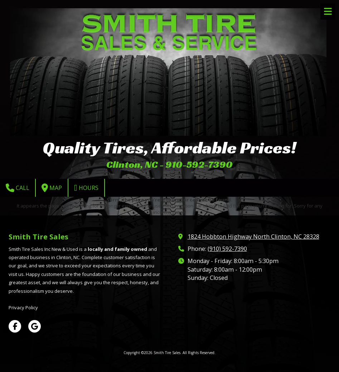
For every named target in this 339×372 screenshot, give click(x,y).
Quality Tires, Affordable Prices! (169, 147)
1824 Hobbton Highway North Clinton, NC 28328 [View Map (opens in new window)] (253, 236)
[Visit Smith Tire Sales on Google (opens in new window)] (34, 326)
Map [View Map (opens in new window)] (52, 187)
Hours (86, 187)
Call (17, 187)
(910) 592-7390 (227, 249)
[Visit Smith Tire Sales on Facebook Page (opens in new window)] (15, 326)
